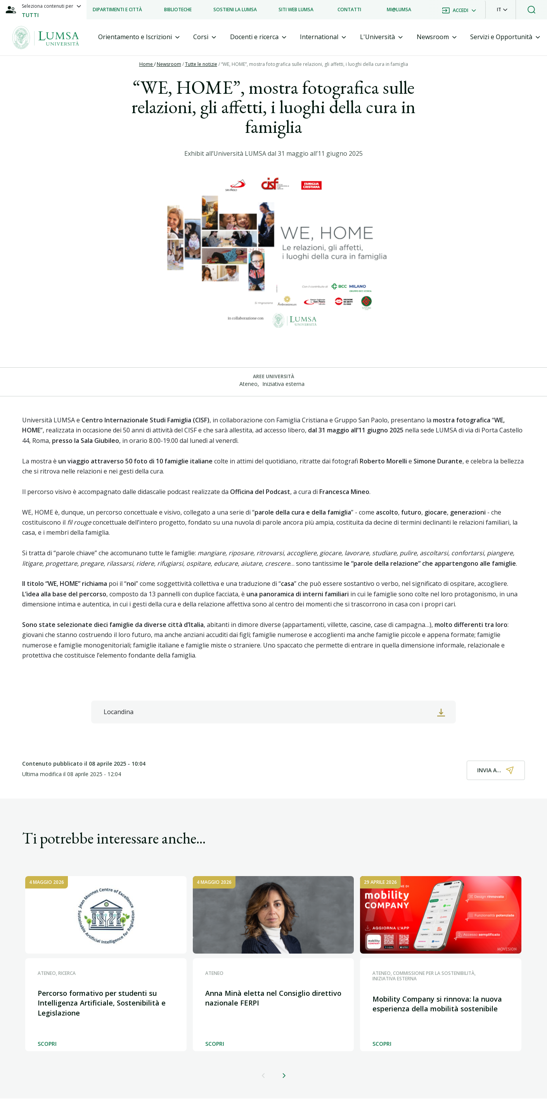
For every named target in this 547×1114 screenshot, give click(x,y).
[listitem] (117, 9)
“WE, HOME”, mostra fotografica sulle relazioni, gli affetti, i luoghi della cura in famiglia (314, 64)
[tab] (139, 37)
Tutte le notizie (201, 64)
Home (146, 64)
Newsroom (169, 64)
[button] (502, 9)
